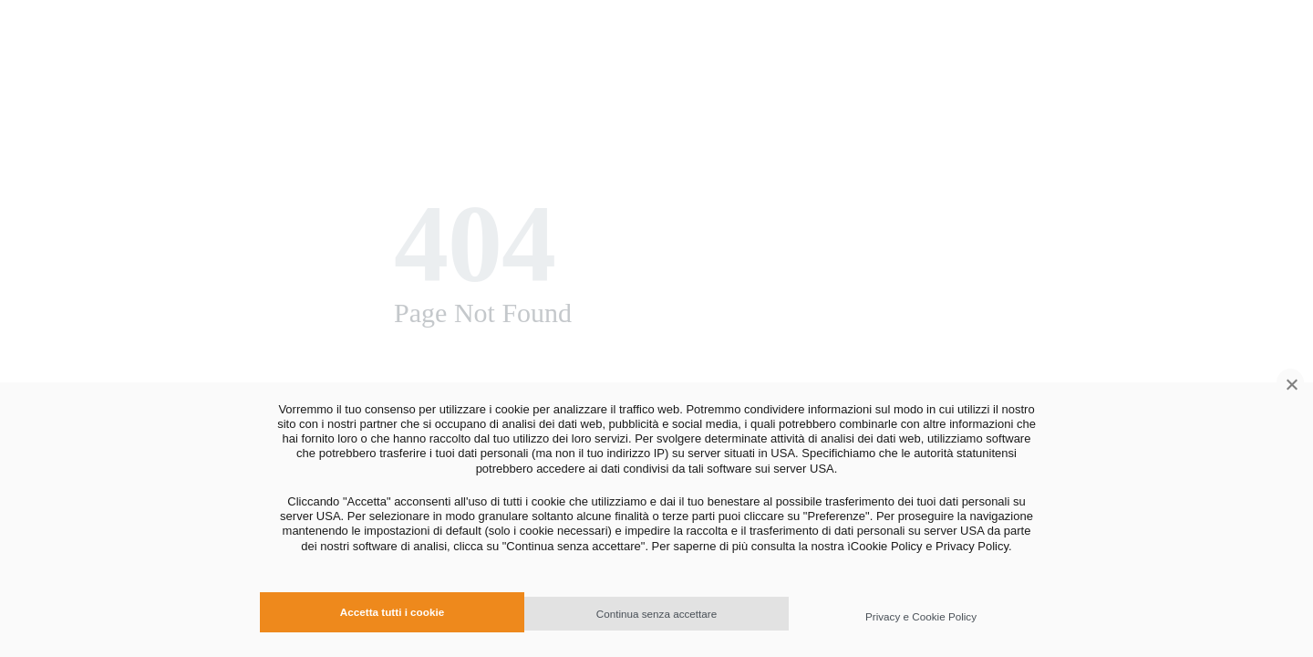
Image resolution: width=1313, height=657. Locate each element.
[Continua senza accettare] (1290, 382)
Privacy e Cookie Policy (921, 616)
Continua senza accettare (657, 614)
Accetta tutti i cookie (392, 612)
